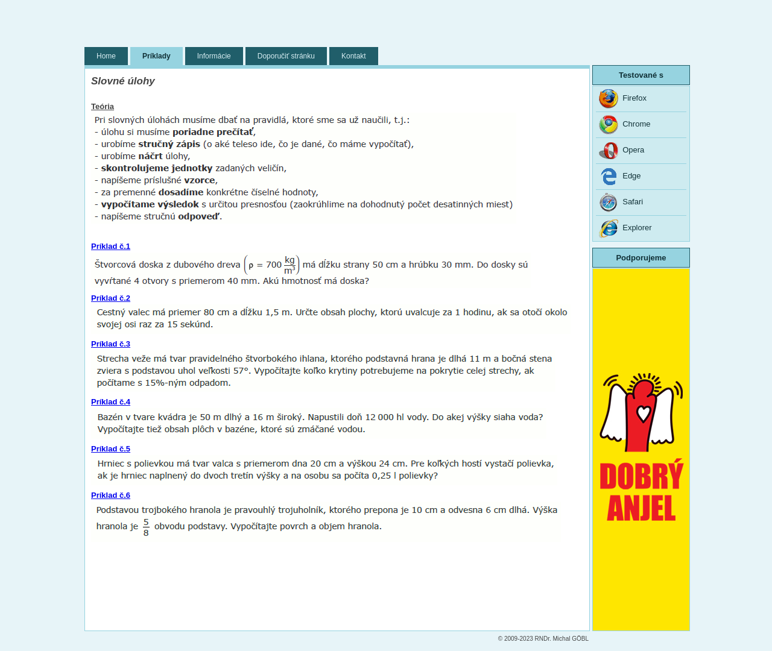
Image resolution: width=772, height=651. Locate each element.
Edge (620, 176)
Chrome (624, 124)
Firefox (623, 98)
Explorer (625, 228)
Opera (621, 150)
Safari (621, 202)
